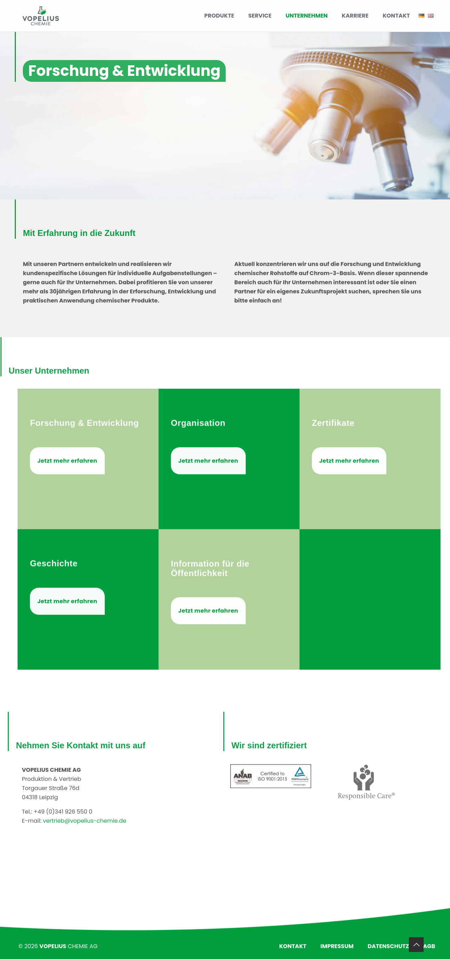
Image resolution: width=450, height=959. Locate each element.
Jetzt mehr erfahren (67, 489)
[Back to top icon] (416, 944)
